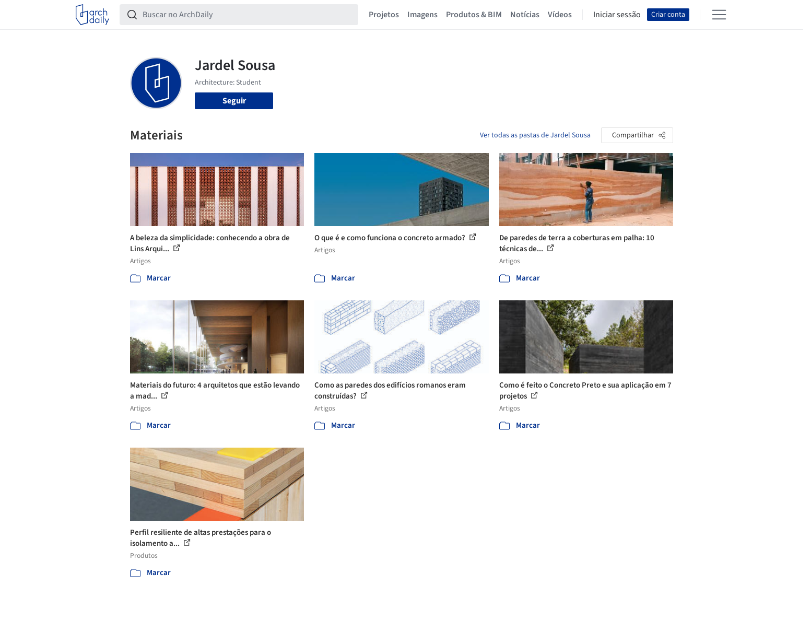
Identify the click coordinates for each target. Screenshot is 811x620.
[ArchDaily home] (92, 14)
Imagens (422, 14)
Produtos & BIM (474, 14)
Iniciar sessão (617, 14)
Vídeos (560, 14)
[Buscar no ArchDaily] (247, 14)
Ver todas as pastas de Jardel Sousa (535, 135)
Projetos (384, 14)
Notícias (524, 14)
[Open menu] (719, 14)
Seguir (234, 101)
